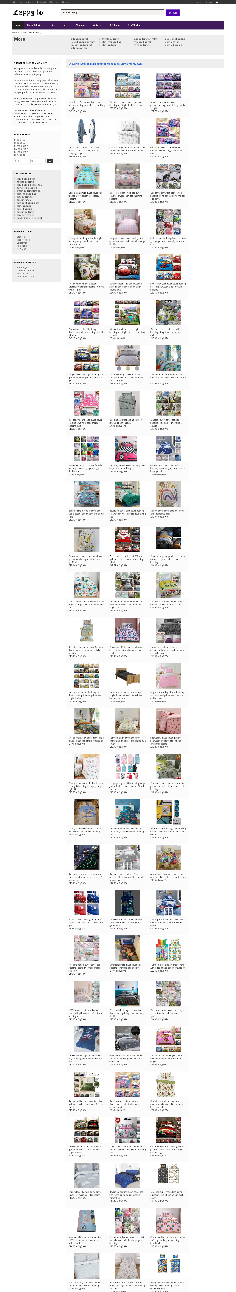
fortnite (110, 38)
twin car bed (78, 47)
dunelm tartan (172, 41)
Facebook (41, 2)
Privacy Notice (34, 1273)
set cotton (146, 38)
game (141, 44)
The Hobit (22, 245)
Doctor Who (23, 273)
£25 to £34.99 (21, 148)
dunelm (173, 44)
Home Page (72, 1254)
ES (66, 1273)
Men (67, 25)
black (109, 44)
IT (69, 1273)
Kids (54, 25)
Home (18, 25)
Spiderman (22, 242)
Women (81, 25)
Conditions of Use (19, 1273)
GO (48, 160)
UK (53, 1273)
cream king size (82, 41)
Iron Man (21, 248)
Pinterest (54, 2)
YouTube (18, 2)
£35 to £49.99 (21, 151)
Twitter (30, 2)
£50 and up (19, 154)
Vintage (98, 25)
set (79, 38)
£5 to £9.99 (19, 142)
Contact (199, 2)
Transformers (23, 239)
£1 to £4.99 (19, 139)
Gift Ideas (115, 25)
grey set (142, 41)
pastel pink (175, 38)
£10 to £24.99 (21, 145)
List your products (75, 1257)
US (74, 1273)
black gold (111, 41)
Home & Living (36, 25)
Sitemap (209, 2)
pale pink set (81, 44)
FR (58, 1273)
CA (78, 1273)
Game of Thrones (25, 270)
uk (219, 2)
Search (172, 12)
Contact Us (71, 1251)
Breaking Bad (23, 267)
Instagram (67, 2)
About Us (70, 1248)
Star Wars (21, 236)
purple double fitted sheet (29, 217)
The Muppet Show (26, 276)
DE (62, 1273)
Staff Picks (135, 25)
